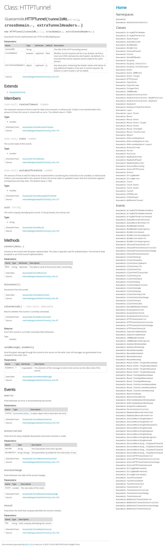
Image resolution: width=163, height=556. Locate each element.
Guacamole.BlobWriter (127, 48)
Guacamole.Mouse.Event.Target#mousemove (136, 366)
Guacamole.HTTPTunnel (127, 79)
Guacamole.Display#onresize (130, 313)
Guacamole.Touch (124, 181)
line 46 (55, 298)
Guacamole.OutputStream (128, 147)
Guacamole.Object (124, 135)
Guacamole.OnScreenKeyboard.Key (132, 141)
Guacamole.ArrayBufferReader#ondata (134, 210)
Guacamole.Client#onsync (128, 300)
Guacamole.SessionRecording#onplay (134, 434)
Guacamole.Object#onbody (128, 394)
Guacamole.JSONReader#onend (130, 338)
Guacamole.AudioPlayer (127, 39)
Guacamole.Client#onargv (128, 257)
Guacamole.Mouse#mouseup (128, 359)
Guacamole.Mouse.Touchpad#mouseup (133, 381)
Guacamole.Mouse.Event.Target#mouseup (135, 372)
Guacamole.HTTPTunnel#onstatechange (134, 325)
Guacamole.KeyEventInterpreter (132, 94)
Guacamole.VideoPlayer (127, 197)
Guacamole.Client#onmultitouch (132, 285)
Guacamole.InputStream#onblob (131, 331)
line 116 (55, 130)
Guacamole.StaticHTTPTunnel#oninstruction (137, 459)
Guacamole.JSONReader (127, 91)
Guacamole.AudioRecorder (128, 42)
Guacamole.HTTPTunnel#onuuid (130, 328)
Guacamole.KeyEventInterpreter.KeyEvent (136, 101)
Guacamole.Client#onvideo (129, 303)
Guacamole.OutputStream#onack (131, 406)
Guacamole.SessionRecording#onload (134, 428)
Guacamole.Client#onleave (129, 279)
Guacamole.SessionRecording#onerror (134, 422)
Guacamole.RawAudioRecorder (130, 163)
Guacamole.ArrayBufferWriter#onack (134, 216)
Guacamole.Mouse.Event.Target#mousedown (136, 363)
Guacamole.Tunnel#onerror (129, 487)
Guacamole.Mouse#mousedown (129, 350)
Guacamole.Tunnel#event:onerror (37, 419)
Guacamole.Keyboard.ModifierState (133, 107)
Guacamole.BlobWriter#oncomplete (133, 235)
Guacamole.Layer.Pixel (127, 113)
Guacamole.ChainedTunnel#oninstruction (136, 248)
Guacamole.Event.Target (128, 76)
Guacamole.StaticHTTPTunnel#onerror (134, 456)
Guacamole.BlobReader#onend (130, 226)
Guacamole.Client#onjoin (128, 276)
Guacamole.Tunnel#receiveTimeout (38, 126)
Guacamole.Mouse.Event (127, 119)
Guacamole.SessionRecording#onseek (134, 440)
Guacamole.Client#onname (128, 288)
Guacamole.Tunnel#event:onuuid (37, 529)
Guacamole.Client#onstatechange (132, 297)
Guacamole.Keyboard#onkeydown (131, 344)
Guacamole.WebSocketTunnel (129, 200)
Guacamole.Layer (124, 110)
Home (121, 7)
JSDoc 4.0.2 (29, 544)
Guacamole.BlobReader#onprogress (133, 229)
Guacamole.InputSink (126, 82)
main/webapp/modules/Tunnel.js (37, 76)
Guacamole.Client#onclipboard (131, 263)
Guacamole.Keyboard (126, 104)
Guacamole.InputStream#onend (130, 335)
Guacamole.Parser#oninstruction (132, 409)
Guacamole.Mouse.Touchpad (129, 129)
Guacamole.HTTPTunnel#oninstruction (134, 322)
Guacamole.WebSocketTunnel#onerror (134, 499)
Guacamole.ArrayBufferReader (130, 32)
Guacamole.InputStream (127, 85)
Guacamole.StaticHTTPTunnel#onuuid (134, 465)
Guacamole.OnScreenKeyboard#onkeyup (134, 403)
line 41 (55, 276)
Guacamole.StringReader (128, 175)
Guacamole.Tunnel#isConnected (37, 316)
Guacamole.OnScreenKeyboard (130, 138)
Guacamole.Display (125, 60)
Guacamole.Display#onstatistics (132, 316)
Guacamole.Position (126, 154)
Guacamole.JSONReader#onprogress (133, 341)
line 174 (55, 461)
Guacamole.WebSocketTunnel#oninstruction (137, 502)
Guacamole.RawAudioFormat (129, 157)
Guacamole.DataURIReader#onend (132, 307)
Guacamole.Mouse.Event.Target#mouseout (136, 369)
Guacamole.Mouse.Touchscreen (130, 132)
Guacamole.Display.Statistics (131, 63)
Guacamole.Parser (124, 150)
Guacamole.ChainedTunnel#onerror (133, 244)
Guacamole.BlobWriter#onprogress (133, 241)
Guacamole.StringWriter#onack (131, 474)
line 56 (55, 379)
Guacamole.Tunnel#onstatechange (132, 493)
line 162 (55, 497)
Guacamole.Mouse (124, 116)
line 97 (55, 320)
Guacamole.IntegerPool (127, 88)
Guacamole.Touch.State (127, 188)
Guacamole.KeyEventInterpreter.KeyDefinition (139, 98)
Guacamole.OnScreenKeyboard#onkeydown (135, 400)
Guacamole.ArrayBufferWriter (130, 35)
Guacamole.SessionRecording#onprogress (136, 437)
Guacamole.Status (21, 413)
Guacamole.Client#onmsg (128, 282)
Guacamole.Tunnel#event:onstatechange (40, 493)
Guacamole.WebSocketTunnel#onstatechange (137, 505)
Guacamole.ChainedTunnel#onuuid (132, 254)
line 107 (55, 162)
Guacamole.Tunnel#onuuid (128, 496)
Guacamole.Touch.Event (127, 185)
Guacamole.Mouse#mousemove (129, 353)
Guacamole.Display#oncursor (130, 310)
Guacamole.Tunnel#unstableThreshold (39, 195)
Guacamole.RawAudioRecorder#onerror (134, 415)
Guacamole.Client (124, 54)
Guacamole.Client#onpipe (128, 291)
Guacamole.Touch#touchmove (129, 481)
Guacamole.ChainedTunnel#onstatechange (136, 251)
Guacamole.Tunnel (17, 92)
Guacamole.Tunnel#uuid (33, 227)
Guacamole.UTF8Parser (127, 194)
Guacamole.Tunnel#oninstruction (132, 490)
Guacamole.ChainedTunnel (128, 51)
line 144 (55, 532)
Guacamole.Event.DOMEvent (129, 73)
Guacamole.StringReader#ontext (132, 471)
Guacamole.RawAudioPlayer (129, 160)
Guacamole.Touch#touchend (129, 477)
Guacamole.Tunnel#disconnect (36, 294)
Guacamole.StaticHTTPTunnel (130, 169)
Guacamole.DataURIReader (128, 57)
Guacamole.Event (124, 70)
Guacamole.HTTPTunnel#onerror (131, 319)
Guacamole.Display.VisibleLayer (132, 67)
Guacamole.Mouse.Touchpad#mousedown (134, 375)
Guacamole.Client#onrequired (130, 294)
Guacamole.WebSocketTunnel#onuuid (133, 509)
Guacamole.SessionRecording (130, 166)
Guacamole (14, 19)
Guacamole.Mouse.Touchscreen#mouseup (135, 390)
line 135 (55, 230)
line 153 (55, 422)
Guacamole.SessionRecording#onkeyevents (136, 425)
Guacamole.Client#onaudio (129, 260)
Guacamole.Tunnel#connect (35, 272)
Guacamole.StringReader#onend (131, 468)
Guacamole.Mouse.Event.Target (131, 122)
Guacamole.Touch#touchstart (130, 484)
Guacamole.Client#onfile (128, 269)
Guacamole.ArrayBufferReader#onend (134, 213)
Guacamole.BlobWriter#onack (130, 232)
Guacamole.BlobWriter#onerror (131, 238)
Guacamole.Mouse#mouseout (129, 356)
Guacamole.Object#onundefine (130, 397)
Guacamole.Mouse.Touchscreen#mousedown (136, 384)
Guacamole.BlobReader (127, 45)
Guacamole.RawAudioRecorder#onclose (134, 412)
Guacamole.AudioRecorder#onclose (133, 220)
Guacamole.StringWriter (128, 178)
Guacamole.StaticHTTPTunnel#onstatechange (137, 462)
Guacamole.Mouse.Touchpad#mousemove (134, 378)
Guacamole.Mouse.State (127, 126)
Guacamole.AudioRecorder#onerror (133, 223)
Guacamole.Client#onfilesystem (132, 272)
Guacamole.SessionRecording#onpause (134, 431)
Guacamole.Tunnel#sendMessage (37, 376)
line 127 (55, 199)
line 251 (55, 76)
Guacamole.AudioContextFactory (132, 22)
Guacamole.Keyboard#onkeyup (130, 347)
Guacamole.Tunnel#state (33, 158)
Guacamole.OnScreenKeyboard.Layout (134, 144)
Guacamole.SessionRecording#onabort (134, 418)
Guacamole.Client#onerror (129, 266)
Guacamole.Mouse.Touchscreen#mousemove (136, 387)
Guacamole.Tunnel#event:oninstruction (40, 458)
